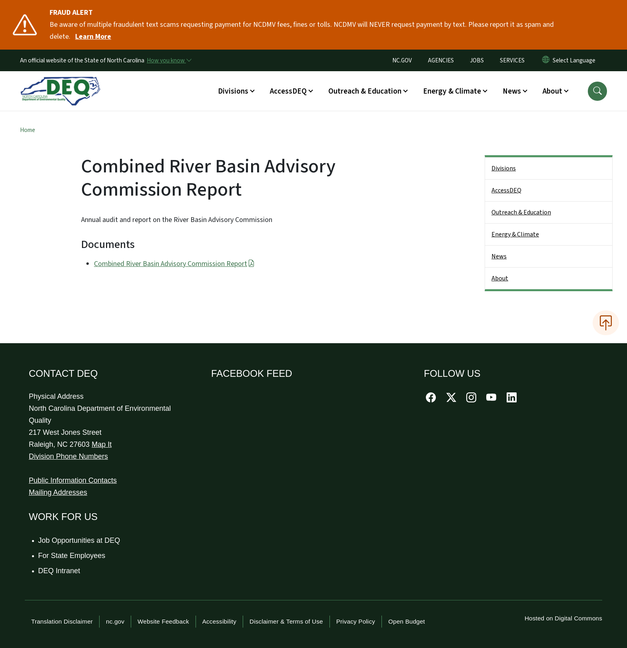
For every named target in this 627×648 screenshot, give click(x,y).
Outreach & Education (521, 212)
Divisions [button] (233, 91)
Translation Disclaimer (62, 621)
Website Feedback (163, 621)
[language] (576, 60)
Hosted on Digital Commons (563, 618)
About (499, 278)
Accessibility (219, 621)
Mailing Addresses (58, 492)
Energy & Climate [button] (452, 91)
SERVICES (512, 60)
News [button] (512, 91)
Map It (102, 444)
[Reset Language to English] (545, 60)
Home (27, 130)
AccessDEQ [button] (288, 91)
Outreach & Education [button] (364, 91)
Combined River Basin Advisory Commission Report (174, 264)
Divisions (503, 168)
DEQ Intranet (59, 571)
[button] (597, 91)
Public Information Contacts (73, 480)
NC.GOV (402, 60)
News (499, 256)
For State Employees (72, 556)
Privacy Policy (355, 621)
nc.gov (115, 621)
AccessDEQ (506, 190)
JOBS (477, 60)
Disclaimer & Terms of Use (286, 621)
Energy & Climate (515, 234)
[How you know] (169, 60)
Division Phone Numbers (68, 456)
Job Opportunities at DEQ (79, 540)
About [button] (552, 91)
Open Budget (406, 621)
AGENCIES (441, 60)
